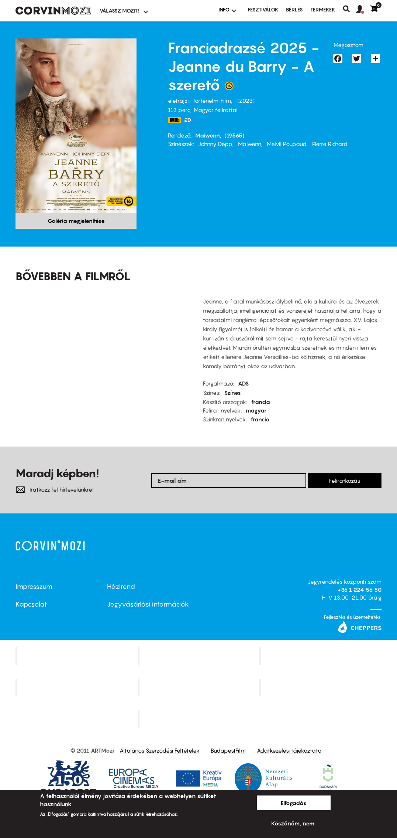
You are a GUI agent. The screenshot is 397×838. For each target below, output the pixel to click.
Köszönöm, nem (292, 823)
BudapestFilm (228, 750)
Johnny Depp (215, 143)
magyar (256, 410)
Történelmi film (212, 100)
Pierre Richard (330, 143)
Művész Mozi (321, 656)
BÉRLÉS (294, 9)
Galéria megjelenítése (76, 220)
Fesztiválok (263, 9)
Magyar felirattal (216, 109)
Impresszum (33, 586)
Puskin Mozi (77, 687)
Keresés (349, 9)
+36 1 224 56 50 (360, 589)
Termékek (322, 9)
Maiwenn (207, 135)
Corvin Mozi (77, 656)
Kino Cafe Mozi (199, 656)
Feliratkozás (344, 480)
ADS (243, 383)
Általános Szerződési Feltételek (160, 750)
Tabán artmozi (321, 687)
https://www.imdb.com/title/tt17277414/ (174, 120)
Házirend (121, 586)
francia (260, 401)
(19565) (234, 135)
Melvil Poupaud (287, 143)
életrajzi (178, 100)
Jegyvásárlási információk (148, 604)
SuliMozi (199, 687)
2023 (246, 100)
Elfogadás (294, 803)
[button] (363, 9)
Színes (232, 392)
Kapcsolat (31, 604)
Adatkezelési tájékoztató (289, 750)
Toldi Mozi (199, 719)
